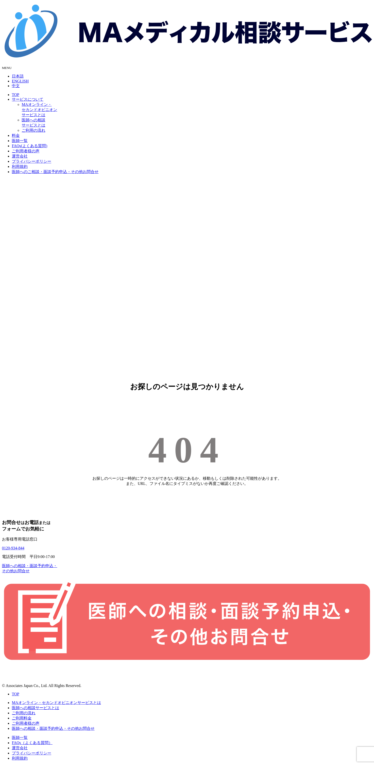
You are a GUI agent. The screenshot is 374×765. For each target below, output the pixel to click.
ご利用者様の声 (25, 151)
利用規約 (20, 166)
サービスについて (27, 99)
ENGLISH (20, 81)
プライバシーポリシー (31, 161)
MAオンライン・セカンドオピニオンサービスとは (39, 109)
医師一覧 (20, 141)
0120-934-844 (13, 548)
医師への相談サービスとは (35, 708)
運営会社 (20, 156)
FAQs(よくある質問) (29, 146)
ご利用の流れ (33, 130)
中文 (16, 86)
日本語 (18, 76)
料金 (16, 135)
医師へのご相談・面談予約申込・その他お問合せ (55, 172)
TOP (15, 95)
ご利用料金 (22, 718)
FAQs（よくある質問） (32, 743)
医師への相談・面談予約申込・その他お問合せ (53, 728)
